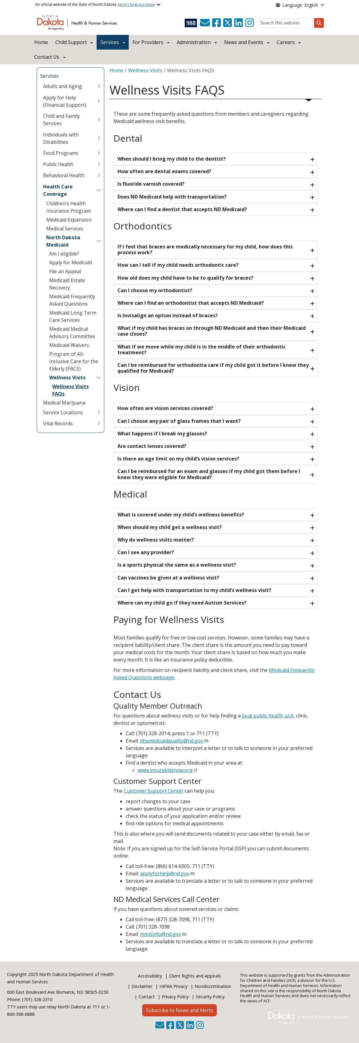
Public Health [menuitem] (58, 164)
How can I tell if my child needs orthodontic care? (178, 265)
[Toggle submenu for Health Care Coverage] (99, 190)
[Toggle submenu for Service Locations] (99, 412)
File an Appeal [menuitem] (65, 271)
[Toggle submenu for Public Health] (99, 164)
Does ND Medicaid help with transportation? (172, 196)
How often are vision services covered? (165, 408)
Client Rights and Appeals (195, 976)
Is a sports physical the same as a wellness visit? (176, 564)
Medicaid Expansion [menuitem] (68, 219)
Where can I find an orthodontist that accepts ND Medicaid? (190, 303)
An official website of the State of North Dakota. (95, 4)
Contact (147, 997)
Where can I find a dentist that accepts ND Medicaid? (182, 209)
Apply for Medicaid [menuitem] (70, 262)
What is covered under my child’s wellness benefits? (180, 514)
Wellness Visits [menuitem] (67, 377)
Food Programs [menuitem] (61, 153)
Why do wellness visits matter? (155, 539)
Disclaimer (141, 986)
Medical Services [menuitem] (64, 228)
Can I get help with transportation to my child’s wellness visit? (194, 590)
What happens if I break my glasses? (162, 433)
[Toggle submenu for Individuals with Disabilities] (99, 138)
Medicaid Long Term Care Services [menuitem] (72, 316)
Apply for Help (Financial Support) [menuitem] (64, 101)
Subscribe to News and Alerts (179, 1010)
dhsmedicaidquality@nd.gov (171, 740)
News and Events (243, 42)
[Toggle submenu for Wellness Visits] (99, 377)
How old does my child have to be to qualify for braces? (185, 277)
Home (41, 42)
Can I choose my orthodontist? (154, 290)
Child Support (71, 42)
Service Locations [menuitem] (63, 412)
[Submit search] (319, 23)
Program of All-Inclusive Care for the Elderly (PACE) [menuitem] (73, 361)
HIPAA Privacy (173, 986)
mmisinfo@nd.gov (160, 934)
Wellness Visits (145, 70)
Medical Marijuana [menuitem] (64, 402)
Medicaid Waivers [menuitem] (69, 345)
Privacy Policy (175, 997)
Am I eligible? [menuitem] (64, 253)
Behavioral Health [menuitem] (63, 175)
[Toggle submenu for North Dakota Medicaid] (99, 241)
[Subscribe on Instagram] (249, 23)
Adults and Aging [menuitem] (62, 86)
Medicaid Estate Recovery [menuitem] (67, 284)
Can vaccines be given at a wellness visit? (168, 577)
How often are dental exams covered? (164, 171)
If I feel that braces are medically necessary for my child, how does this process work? (205, 249)
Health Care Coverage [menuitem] (58, 190)
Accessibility (150, 976)
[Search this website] (285, 23)
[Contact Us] (205, 23)
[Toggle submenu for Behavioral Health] (99, 175)
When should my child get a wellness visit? (169, 527)
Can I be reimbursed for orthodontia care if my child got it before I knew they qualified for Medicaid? (213, 368)
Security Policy (210, 997)
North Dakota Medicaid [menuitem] (63, 241)
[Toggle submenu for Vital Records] (99, 423)
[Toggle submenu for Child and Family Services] (99, 119)
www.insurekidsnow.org (165, 770)
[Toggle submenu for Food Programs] (99, 153)
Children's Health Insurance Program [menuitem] (68, 207)
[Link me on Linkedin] (238, 23)
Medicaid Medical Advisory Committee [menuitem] (72, 333)
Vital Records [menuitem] (58, 423)
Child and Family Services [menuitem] (61, 120)
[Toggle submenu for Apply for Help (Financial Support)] (99, 101)
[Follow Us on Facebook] (216, 23)
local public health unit (268, 715)
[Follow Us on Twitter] (227, 23)
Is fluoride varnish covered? (150, 184)
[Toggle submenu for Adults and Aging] (99, 86)
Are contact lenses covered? (151, 446)
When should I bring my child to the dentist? (171, 158)
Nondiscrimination (212, 986)
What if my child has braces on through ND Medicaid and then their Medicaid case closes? (211, 331)
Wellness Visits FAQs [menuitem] (70, 390)
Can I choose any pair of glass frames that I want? (179, 421)
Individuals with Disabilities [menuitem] (61, 138)
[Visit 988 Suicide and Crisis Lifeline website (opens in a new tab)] (191, 23)
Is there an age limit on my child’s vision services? (178, 458)
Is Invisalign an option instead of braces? (167, 315)
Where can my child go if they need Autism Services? (181, 602)
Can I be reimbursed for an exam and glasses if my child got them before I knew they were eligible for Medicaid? (208, 474)
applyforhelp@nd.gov (164, 873)
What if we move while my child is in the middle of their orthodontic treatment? (201, 349)
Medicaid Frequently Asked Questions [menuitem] (72, 300)
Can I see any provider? (145, 552)
